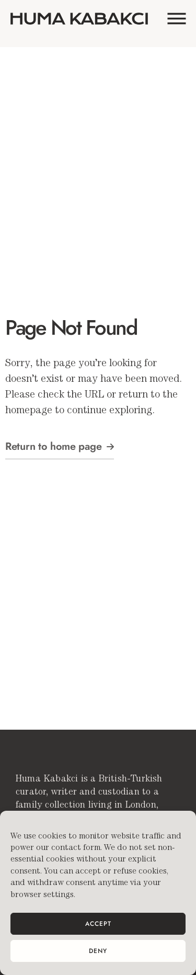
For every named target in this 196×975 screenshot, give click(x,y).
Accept (98, 923)
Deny (98, 951)
